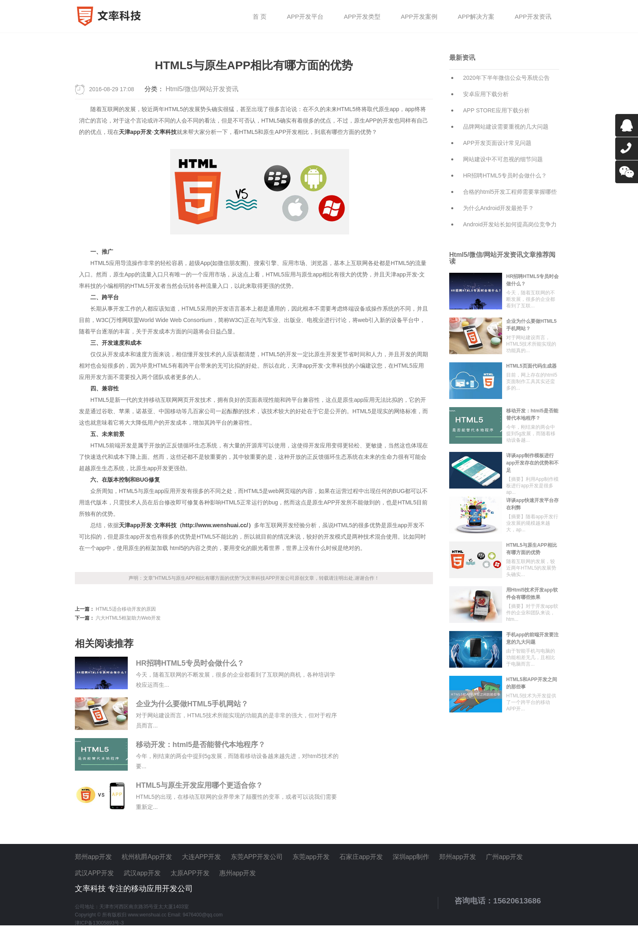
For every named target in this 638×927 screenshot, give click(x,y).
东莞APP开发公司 (257, 856)
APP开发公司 (280, 578)
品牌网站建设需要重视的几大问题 (505, 126)
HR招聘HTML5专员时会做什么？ (190, 663)
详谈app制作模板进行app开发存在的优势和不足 (532, 463)
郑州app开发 (93, 856)
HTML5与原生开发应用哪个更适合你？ (199, 785)
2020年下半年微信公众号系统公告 (506, 78)
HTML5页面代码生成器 (531, 366)
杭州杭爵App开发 (147, 856)
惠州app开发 (237, 873)
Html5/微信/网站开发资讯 (202, 88)
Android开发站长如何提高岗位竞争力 (510, 224)
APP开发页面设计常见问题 (497, 143)
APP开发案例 (419, 16)
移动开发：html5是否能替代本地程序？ (200, 745)
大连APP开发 (201, 856)
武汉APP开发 (94, 873)
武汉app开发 (142, 873)
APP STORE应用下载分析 (496, 110)
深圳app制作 (411, 856)
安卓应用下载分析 (486, 94)
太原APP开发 (190, 873)
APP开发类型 (362, 16)
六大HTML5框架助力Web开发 (128, 618)
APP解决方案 (476, 16)
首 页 (260, 16)
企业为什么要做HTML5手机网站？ (192, 704)
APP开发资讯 (533, 16)
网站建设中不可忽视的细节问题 (503, 159)
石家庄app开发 (361, 856)
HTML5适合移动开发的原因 (125, 609)
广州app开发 (504, 856)
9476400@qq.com (203, 915)
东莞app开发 (311, 856)
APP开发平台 (305, 16)
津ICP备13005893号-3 (99, 923)
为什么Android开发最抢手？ (498, 208)
